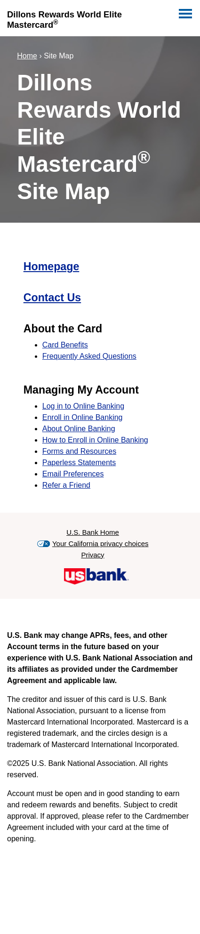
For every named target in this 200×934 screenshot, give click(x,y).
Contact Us (52, 297)
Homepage (52, 266)
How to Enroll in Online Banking (95, 440)
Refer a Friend (66, 485)
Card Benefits (65, 345)
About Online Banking (78, 429)
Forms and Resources (79, 451)
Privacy (92, 555)
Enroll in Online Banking (82, 417)
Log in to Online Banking (83, 406)
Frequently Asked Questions (89, 356)
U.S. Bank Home (92, 532)
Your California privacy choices (100, 543)
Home (27, 56)
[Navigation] (184, 12)
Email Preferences (73, 474)
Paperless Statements (79, 463)
